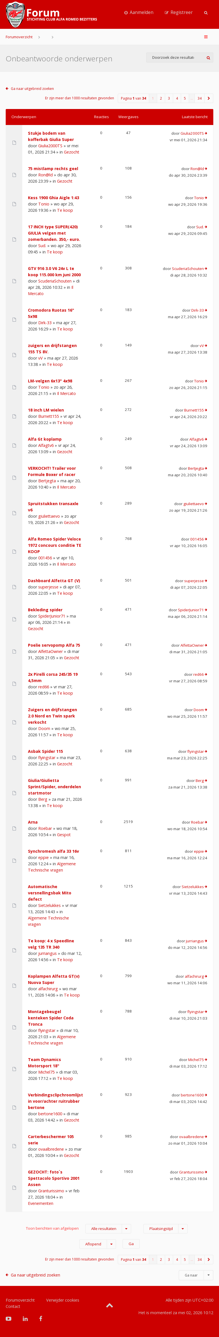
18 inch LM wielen (46, 410)
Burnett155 (48, 416)
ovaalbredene (51, 1149)
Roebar (45, 828)
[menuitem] (139, 12)
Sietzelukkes (49, 905)
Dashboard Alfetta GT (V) (54, 580)
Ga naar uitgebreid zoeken (32, 88)
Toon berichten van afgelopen (78, 1228)
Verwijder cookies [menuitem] (62, 1300)
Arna (33, 822)
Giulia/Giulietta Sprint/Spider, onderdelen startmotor (54, 787)
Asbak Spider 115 (45, 751)
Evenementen (40, 1203)
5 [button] (185, 98)
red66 (43, 686)
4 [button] (177, 98)
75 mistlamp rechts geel (53, 168)
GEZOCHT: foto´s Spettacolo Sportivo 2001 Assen (54, 1178)
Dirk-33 (45, 322)
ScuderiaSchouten (55, 281)
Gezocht (71, 152)
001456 (45, 557)
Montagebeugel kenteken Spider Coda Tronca (51, 1018)
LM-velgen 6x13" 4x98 (50, 381)
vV (40, 358)
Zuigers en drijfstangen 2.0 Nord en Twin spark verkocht (52, 716)
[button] (209, 98)
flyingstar (46, 757)
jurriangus (47, 953)
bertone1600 (50, 1113)
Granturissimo (51, 1190)
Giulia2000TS (50, 145)
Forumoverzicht (19, 36)
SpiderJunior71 (51, 616)
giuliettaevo (49, 516)
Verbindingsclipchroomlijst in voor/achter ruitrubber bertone (55, 1101)
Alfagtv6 (46, 445)
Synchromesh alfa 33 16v (53, 851)
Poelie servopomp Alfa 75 (54, 645)
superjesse (48, 587)
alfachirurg (48, 988)
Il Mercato (66, 393)
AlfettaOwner (50, 651)
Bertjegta (47, 480)
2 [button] (161, 98)
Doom (44, 728)
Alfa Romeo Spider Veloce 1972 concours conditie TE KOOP (54, 545)
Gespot (64, 834)
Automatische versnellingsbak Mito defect (49, 893)
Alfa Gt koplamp (45, 439)
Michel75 (46, 1072)
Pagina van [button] (133, 98)
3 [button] (169, 98)
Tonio (43, 204)
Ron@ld (45, 175)
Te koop (65, 210)
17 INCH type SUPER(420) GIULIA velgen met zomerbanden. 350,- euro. (54, 233)
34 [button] (200, 98)
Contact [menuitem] (13, 1306)
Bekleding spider (45, 609)
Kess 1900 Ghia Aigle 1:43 (53, 197)
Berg (42, 799)
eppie (43, 857)
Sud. (42, 245)
